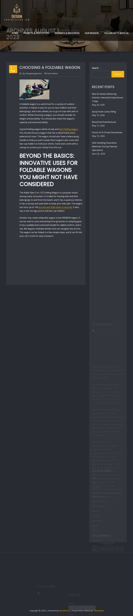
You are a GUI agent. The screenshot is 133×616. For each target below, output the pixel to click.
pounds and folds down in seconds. (55, 207)
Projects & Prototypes (36, 33)
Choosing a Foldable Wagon (49, 67)
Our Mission (92, 33)
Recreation (52, 73)
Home (15, 33)
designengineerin (32, 73)
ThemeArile (98, 610)
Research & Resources (67, 33)
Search (95, 68)
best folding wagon (68, 129)
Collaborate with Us (116, 33)
